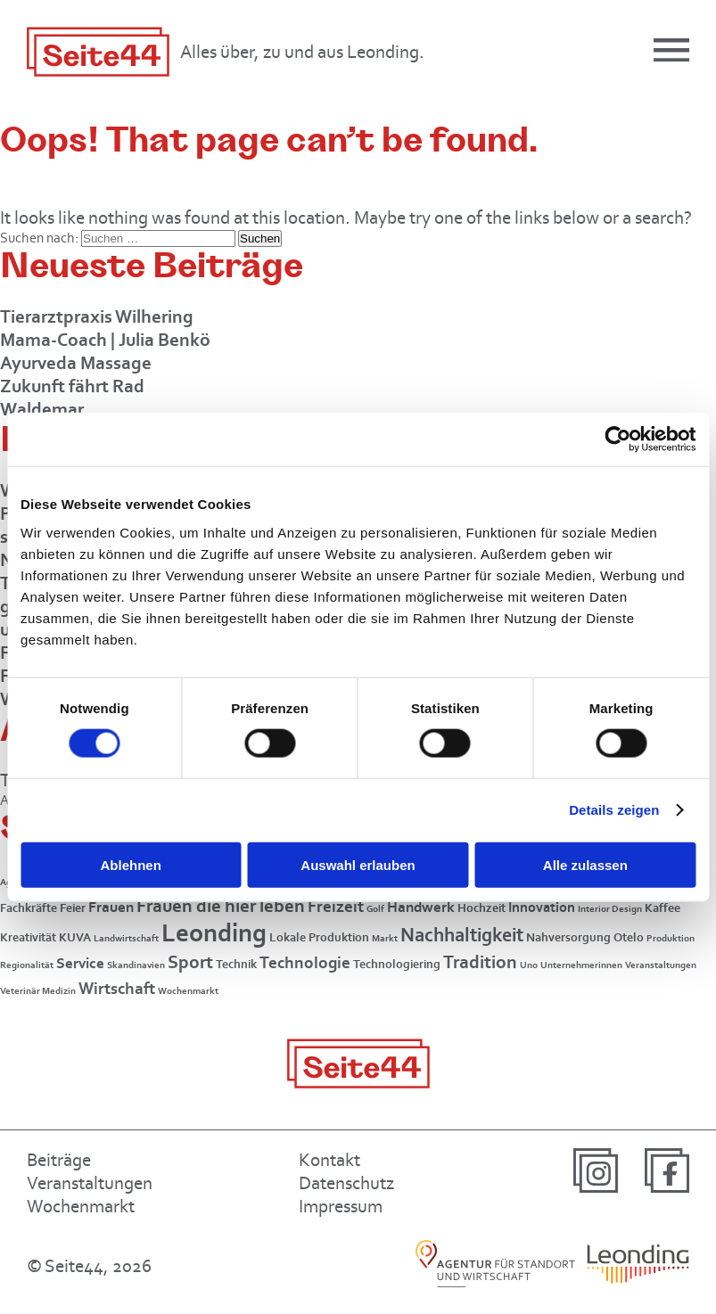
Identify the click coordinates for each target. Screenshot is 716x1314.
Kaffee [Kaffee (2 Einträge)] (662, 908)
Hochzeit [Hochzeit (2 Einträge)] (481, 908)
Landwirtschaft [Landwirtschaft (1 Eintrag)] (126, 938)
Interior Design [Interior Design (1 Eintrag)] (610, 909)
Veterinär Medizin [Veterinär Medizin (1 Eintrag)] (38, 991)
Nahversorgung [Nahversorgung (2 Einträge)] (568, 937)
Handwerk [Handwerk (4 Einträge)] (421, 907)
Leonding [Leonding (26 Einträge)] (214, 932)
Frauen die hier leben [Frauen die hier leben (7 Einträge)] (220, 905)
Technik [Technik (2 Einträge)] (236, 964)
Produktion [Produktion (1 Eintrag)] (670, 938)
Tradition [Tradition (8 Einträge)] (480, 961)
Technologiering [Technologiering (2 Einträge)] (396, 964)
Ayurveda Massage (76, 362)
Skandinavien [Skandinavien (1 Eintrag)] (136, 965)
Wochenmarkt (81, 1206)
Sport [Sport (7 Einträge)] (190, 961)
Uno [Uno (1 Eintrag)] (529, 965)
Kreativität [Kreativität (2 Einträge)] (28, 937)
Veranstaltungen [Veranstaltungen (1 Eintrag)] (660, 965)
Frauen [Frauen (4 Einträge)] (111, 907)
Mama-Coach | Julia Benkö (105, 339)
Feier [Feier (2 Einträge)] (73, 908)
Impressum (341, 1206)
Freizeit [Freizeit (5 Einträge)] (336, 906)
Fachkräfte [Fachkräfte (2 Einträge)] (28, 908)
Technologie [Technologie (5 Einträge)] (304, 962)
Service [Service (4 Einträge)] (80, 963)
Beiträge (59, 1159)
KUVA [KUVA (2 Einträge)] (75, 937)
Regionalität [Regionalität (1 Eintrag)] (26, 965)
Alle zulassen (585, 864)
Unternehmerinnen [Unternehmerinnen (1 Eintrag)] (581, 965)
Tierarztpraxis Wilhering (96, 316)
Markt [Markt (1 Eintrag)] (385, 938)
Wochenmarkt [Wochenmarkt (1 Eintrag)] (188, 991)
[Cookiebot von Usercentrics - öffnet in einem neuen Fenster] (617, 439)
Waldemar (42, 409)
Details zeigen (614, 809)
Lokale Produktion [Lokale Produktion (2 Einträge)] (319, 937)
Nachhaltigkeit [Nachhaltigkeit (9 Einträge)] (461, 935)
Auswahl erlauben (357, 864)
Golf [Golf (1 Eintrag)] (375, 909)
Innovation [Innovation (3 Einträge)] (541, 907)
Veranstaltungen (89, 1182)
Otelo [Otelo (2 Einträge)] (628, 937)
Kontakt (329, 1159)
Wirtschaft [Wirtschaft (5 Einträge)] (116, 988)
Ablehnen (131, 864)
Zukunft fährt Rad (72, 385)
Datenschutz (346, 1182)
